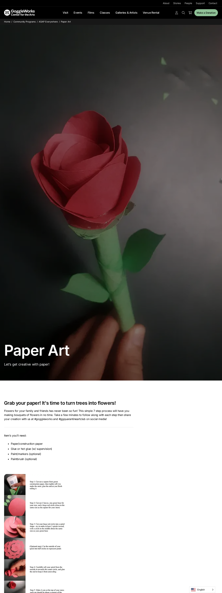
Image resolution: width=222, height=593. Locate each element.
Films (91, 12)
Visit (65, 12)
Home (7, 21)
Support (200, 3)
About (166, 3)
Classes (105, 12)
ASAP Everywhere (48, 21)
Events (78, 12)
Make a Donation (206, 12)
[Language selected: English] (202, 589)
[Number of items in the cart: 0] (190, 12)
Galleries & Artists (126, 12)
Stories (177, 3)
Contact (213, 3)
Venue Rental (151, 12)
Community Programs (24, 21)
